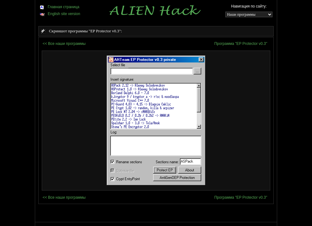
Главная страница (59, 7)
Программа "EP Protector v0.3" (240, 43)
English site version (60, 14)
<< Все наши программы (64, 43)
